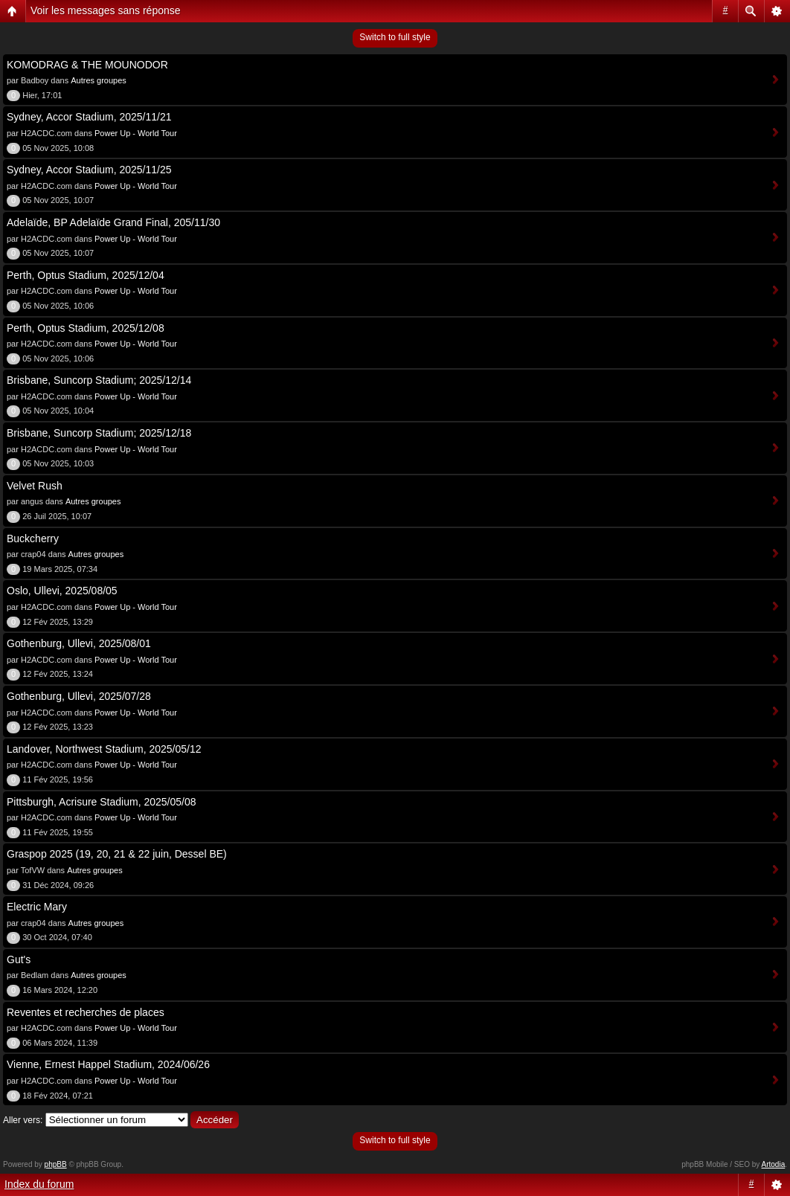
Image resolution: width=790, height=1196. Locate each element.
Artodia (774, 1164)
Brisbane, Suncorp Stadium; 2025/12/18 (99, 433)
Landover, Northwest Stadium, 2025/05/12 (104, 749)
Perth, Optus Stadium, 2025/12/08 (85, 328)
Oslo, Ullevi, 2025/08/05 (62, 591)
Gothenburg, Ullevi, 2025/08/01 (79, 643)
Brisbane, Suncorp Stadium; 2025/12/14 (99, 380)
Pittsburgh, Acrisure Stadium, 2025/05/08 (101, 802)
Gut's (18, 959)
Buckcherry (33, 538)
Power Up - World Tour (135, 133)
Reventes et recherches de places (85, 1012)
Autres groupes (98, 80)
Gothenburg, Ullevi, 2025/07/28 (79, 696)
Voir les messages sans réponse (105, 10)
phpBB (56, 1164)
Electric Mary (37, 907)
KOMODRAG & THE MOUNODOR (87, 65)
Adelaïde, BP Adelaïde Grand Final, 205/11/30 (113, 222)
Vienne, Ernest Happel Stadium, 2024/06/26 (108, 1064)
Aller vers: (22, 1120)
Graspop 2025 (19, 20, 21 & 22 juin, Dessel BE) (117, 854)
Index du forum (39, 1184)
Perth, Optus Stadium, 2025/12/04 (85, 275)
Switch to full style (394, 37)
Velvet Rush (34, 486)
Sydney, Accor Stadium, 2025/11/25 (89, 170)
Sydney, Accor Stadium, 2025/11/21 (89, 117)
